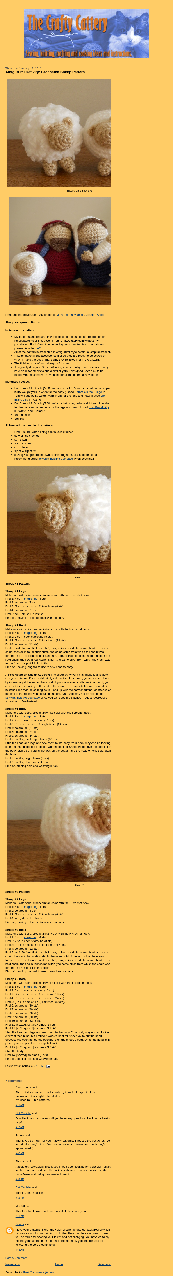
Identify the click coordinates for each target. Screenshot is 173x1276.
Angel (100, 314)
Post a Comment (16, 1258)
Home (59, 1264)
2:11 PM (20, 1216)
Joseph (90, 314)
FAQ (38, 348)
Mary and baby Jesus (70, 314)
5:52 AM (20, 1250)
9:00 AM (20, 1153)
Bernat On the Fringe (88, 392)
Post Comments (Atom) (38, 1272)
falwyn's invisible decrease (56, 458)
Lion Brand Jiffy (99, 407)
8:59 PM (20, 1179)
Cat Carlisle (23, 1113)
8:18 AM (20, 1127)
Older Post (104, 1264)
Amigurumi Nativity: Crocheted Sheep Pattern (45, 72)
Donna (20, 1224)
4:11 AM (20, 1105)
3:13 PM (20, 1198)
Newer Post (12, 1264)
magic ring (31, 598)
